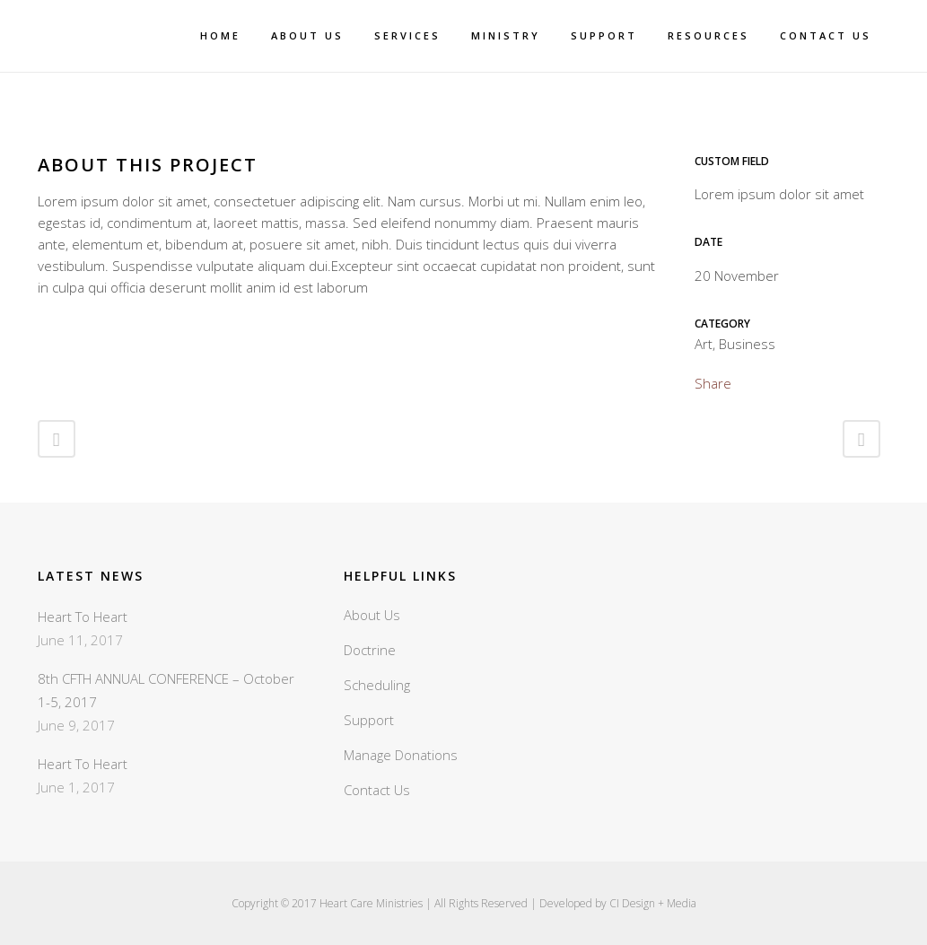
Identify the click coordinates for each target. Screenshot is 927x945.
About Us (372, 615)
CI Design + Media (652, 903)
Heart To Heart (82, 617)
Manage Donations (401, 755)
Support (369, 720)
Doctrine (370, 650)
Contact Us (377, 790)
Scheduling (377, 685)
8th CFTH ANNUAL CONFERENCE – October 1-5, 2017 (166, 690)
